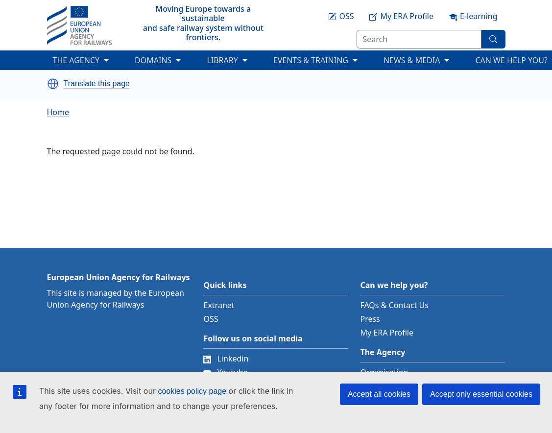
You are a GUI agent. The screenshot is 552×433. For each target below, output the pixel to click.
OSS (210, 318)
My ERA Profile (386, 332)
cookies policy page (192, 391)
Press (370, 318)
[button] (53, 84)
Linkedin (225, 358)
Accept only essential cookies (481, 394)
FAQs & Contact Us (394, 305)
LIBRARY (222, 60)
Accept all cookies (379, 394)
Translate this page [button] (97, 84)
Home (58, 112)
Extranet (218, 305)
